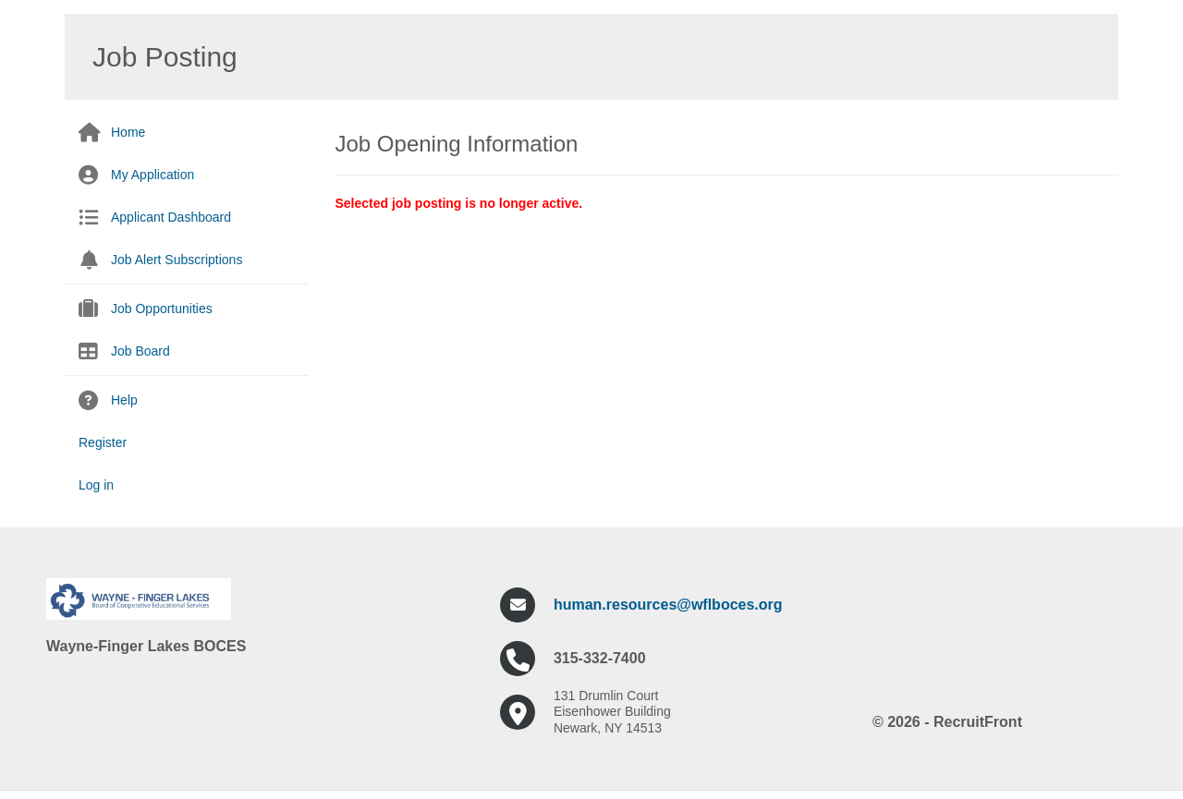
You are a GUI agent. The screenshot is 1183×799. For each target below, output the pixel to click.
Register (103, 442)
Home (128, 132)
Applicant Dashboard (171, 217)
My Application (152, 174)
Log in (96, 485)
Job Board (140, 351)
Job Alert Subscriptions (176, 259)
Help (124, 400)
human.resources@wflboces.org (668, 604)
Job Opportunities (162, 308)
